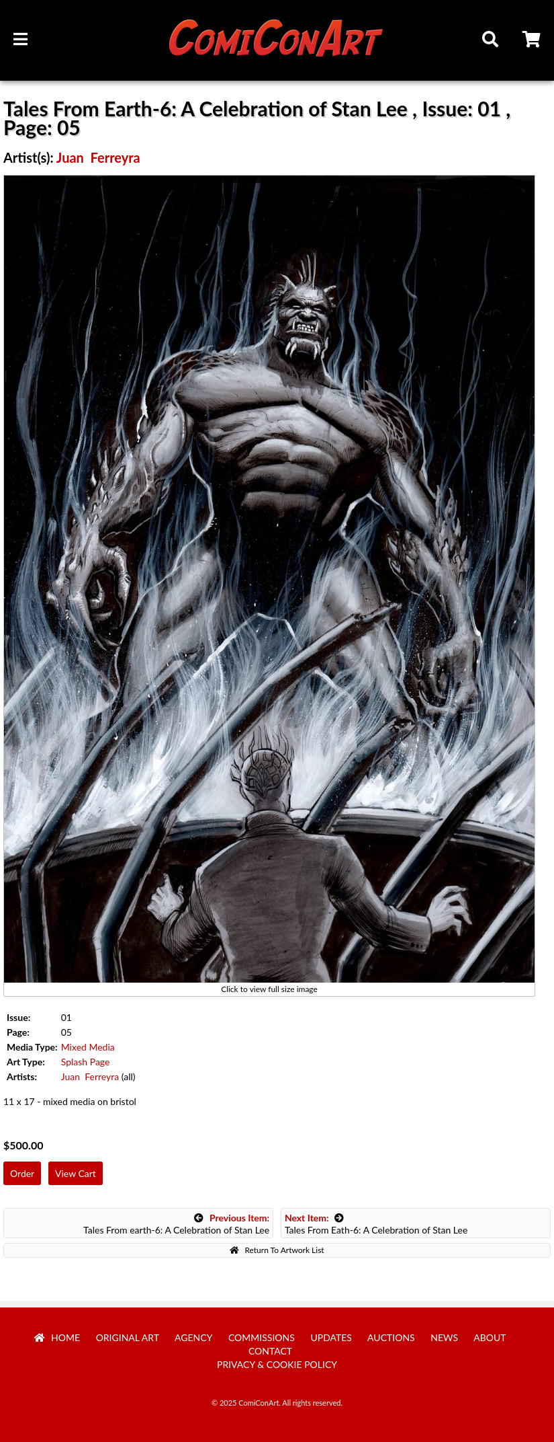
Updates (331, 1337)
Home (57, 1337)
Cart (532, 41)
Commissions (261, 1337)
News (444, 1337)
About (489, 1337)
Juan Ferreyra (98, 157)
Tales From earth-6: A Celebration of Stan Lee (176, 1224)
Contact (270, 1351)
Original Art (127, 1337)
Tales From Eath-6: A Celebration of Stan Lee (376, 1224)
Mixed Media (88, 1047)
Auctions (391, 1337)
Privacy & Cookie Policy (277, 1364)
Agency (193, 1337)
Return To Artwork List (277, 1250)
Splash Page (85, 1061)
